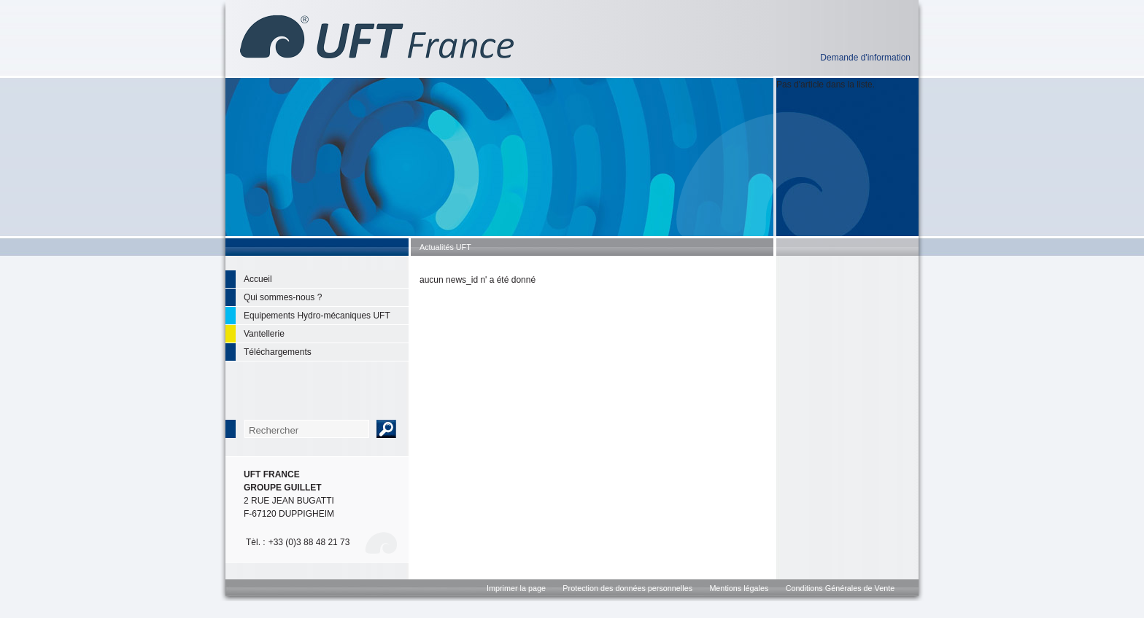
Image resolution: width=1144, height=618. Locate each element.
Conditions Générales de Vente (840, 588)
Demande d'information (865, 57)
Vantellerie (264, 334)
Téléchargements (278, 352)
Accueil (258, 279)
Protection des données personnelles (627, 588)
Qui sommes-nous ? (283, 297)
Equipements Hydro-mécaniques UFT (317, 315)
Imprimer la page (516, 588)
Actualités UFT (445, 247)
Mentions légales (738, 588)
